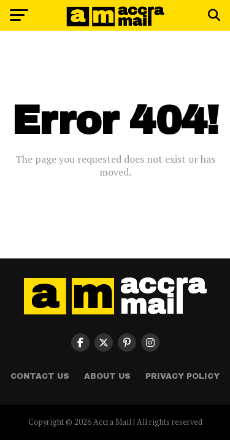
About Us (107, 376)
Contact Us (39, 376)
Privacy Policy (182, 376)
